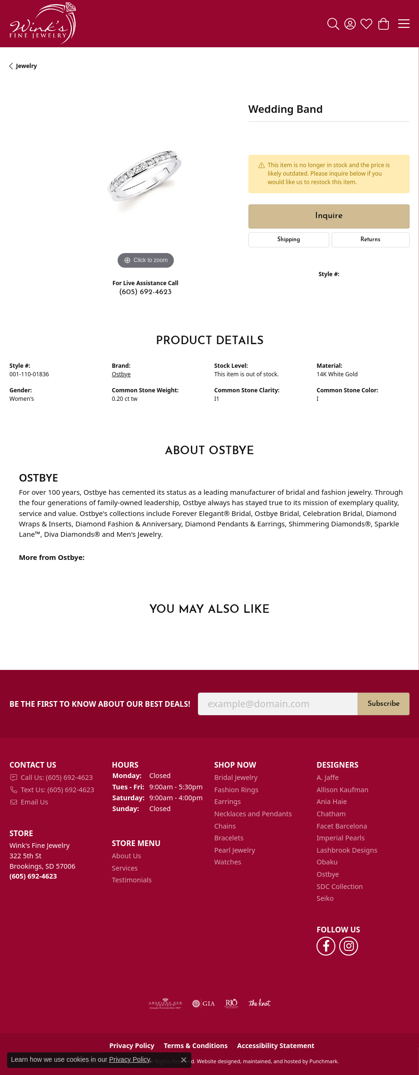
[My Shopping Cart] (383, 23)
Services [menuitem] (125, 868)
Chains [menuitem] (225, 826)
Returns (370, 240)
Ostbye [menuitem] (327, 874)
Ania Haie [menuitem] (331, 801)
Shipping (288, 240)
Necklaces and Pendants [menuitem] (253, 814)
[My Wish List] (366, 23)
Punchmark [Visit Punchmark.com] (323, 1061)
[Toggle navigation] (403, 23)
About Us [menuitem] (126, 856)
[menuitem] (56, 777)
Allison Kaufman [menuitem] (342, 790)
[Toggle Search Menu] (333, 23)
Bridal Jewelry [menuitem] (236, 777)
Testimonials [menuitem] (132, 880)
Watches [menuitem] (227, 862)
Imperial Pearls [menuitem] (340, 838)
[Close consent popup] (184, 1060)
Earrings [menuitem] (227, 801)
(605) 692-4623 (145, 292)
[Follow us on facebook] (325, 946)
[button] (56, 765)
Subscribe (384, 704)
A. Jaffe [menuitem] (327, 777)
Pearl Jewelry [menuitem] (234, 850)
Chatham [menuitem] (331, 814)
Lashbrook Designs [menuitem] (346, 850)
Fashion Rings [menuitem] (236, 790)
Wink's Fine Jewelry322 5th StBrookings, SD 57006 (42, 860)
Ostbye (121, 374)
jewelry (26, 66)
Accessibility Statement (276, 1045)
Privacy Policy (129, 1059)
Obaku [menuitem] (327, 862)
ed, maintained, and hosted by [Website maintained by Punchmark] (271, 1061)
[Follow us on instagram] (348, 946)
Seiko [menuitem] (324, 898)
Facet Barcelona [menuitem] (341, 826)
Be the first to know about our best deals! (99, 704)
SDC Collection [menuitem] (339, 886)
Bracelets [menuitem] (229, 838)
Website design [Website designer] (215, 1061)
